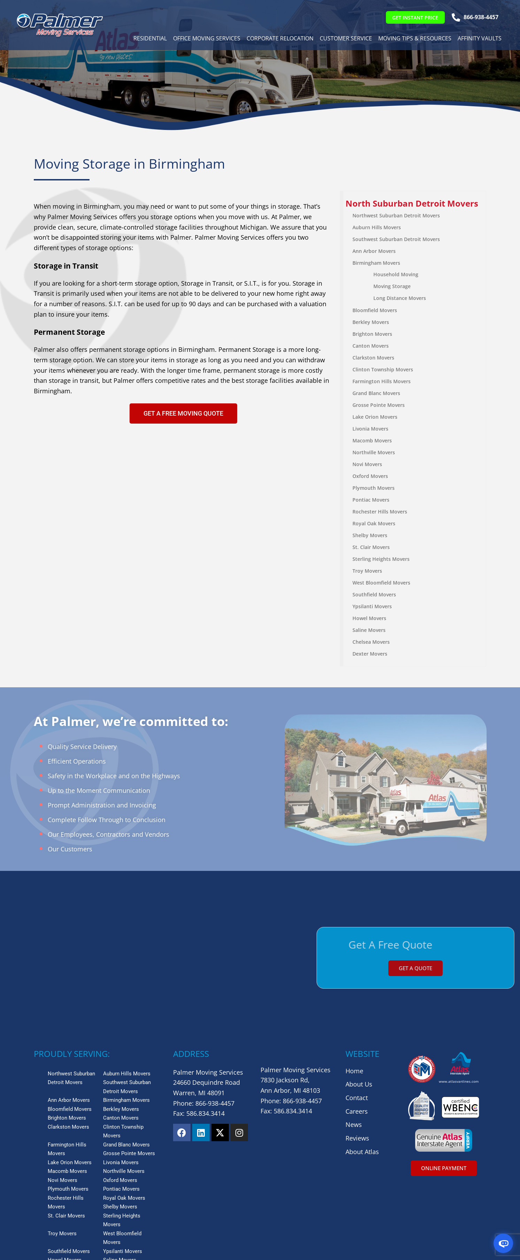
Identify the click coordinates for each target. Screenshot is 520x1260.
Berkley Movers (371, 322)
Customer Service (345, 39)
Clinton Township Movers (383, 369)
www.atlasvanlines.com (459, 1003)
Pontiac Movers (371, 499)
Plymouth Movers (374, 488)
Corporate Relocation (279, 39)
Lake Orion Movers (375, 416)
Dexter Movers (370, 653)
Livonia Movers (371, 428)
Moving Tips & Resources (414, 39)
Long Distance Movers (400, 298)
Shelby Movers (370, 535)
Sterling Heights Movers (381, 559)
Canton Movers (371, 345)
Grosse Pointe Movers (379, 405)
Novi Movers (367, 464)
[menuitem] (415, 203)
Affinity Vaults (479, 39)
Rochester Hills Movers (380, 511)
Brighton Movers (373, 334)
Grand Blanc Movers (377, 393)
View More (48, 1199)
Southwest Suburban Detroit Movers (396, 239)
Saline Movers (369, 630)
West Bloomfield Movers (382, 582)
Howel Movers (370, 618)
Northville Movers (374, 452)
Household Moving (396, 274)
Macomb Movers (372, 440)
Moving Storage (392, 286)
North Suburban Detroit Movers (412, 203)
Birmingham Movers (377, 263)
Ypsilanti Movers (372, 606)
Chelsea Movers (371, 642)
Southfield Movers (374, 594)
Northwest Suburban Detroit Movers (396, 215)
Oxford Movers (370, 476)
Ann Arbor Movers (374, 251)
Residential (149, 39)
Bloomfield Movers (375, 310)
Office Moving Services (206, 39)
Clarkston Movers (374, 357)
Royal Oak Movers (374, 523)
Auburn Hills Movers (377, 227)
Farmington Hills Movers (382, 381)
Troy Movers (367, 570)
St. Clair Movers (371, 547)
